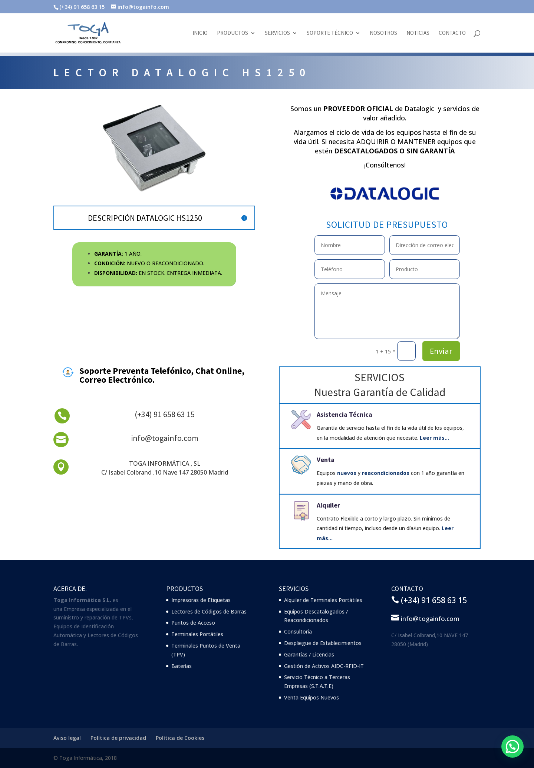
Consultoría (298, 631)
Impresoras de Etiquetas (201, 600)
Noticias (417, 33)
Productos (232, 33)
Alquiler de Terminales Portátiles (323, 600)
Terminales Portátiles (197, 634)
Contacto (452, 33)
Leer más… (434, 437)
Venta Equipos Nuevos (311, 697)
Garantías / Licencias (309, 654)
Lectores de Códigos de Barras (209, 611)
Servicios (277, 33)
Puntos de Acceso (193, 622)
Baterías (181, 665)
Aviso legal (67, 737)
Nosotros (383, 33)
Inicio (200, 33)
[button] (512, 746)
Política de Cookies (180, 737)
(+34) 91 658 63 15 (165, 414)
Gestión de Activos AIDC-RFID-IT (324, 665)
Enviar (441, 351)
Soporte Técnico (330, 33)
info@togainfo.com (164, 438)
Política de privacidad (118, 737)
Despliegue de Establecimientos (323, 642)
